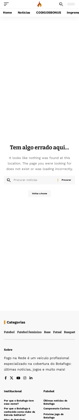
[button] (7, 4)
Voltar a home (39, 193)
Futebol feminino (29, 332)
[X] (11, 378)
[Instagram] (25, 378)
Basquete (70, 332)
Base (47, 332)
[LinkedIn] (31, 378)
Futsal (57, 332)
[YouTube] (18, 378)
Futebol (9, 332)
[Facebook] (5, 378)
